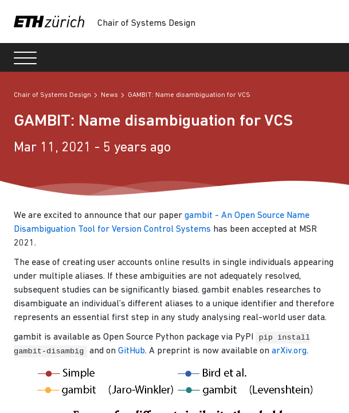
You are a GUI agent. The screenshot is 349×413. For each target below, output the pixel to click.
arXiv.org (289, 351)
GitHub (131, 351)
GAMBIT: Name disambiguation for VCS (189, 95)
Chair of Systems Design (146, 23)
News (109, 95)
